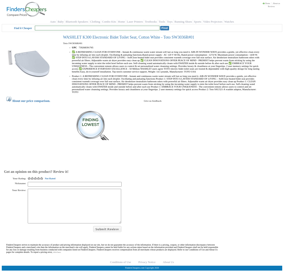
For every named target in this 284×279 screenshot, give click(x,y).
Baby (61, 21)
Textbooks (151, 21)
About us (276, 3)
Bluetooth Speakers (77, 21)
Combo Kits (109, 21)
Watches (229, 21)
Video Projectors (212, 21)
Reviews (271, 6)
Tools (162, 21)
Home (266, 3)
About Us (168, 268)
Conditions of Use (120, 268)
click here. (57, 259)
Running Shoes (183, 21)
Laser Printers (135, 21)
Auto (53, 21)
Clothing (95, 21)
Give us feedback (153, 101)
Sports (197, 21)
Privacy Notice (147, 268)
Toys (170, 21)
